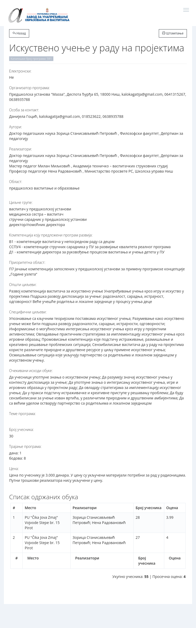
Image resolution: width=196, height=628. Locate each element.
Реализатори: (20, 149)
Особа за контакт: (24, 109)
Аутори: (15, 126)
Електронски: (20, 71)
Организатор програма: (29, 87)
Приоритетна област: (27, 262)
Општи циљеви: (22, 284)
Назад (19, 33)
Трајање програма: (25, 446)
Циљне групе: (21, 202)
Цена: (14, 468)
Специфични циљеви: (28, 311)
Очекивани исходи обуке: (31, 370)
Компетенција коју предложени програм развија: (51, 235)
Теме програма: (22, 413)
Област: (15, 181)
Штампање (173, 33)
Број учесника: (21, 429)
